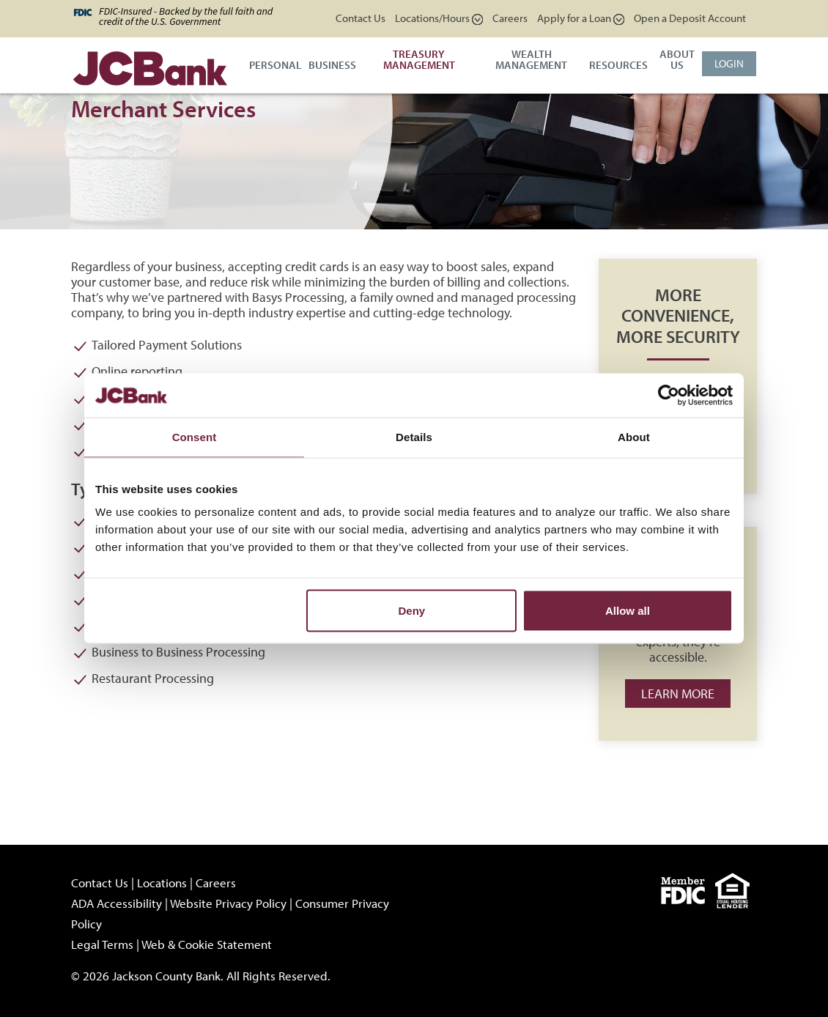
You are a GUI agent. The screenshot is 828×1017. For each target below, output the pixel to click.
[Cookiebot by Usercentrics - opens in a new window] (669, 396)
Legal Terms (102, 944)
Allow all (627, 610)
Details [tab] (414, 437)
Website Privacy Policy (228, 903)
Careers (510, 18)
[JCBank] (150, 67)
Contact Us (360, 18)
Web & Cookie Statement (206, 944)
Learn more (677, 693)
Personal (275, 64)
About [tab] (634, 437)
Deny (412, 610)
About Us (677, 59)
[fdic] (688, 889)
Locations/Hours (439, 18)
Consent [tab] (194, 437)
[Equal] (736, 889)
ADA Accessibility (116, 903)
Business (332, 64)
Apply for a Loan (580, 18)
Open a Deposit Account (690, 18)
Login (729, 63)
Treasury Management (419, 59)
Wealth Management (531, 59)
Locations (162, 882)
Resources (618, 64)
